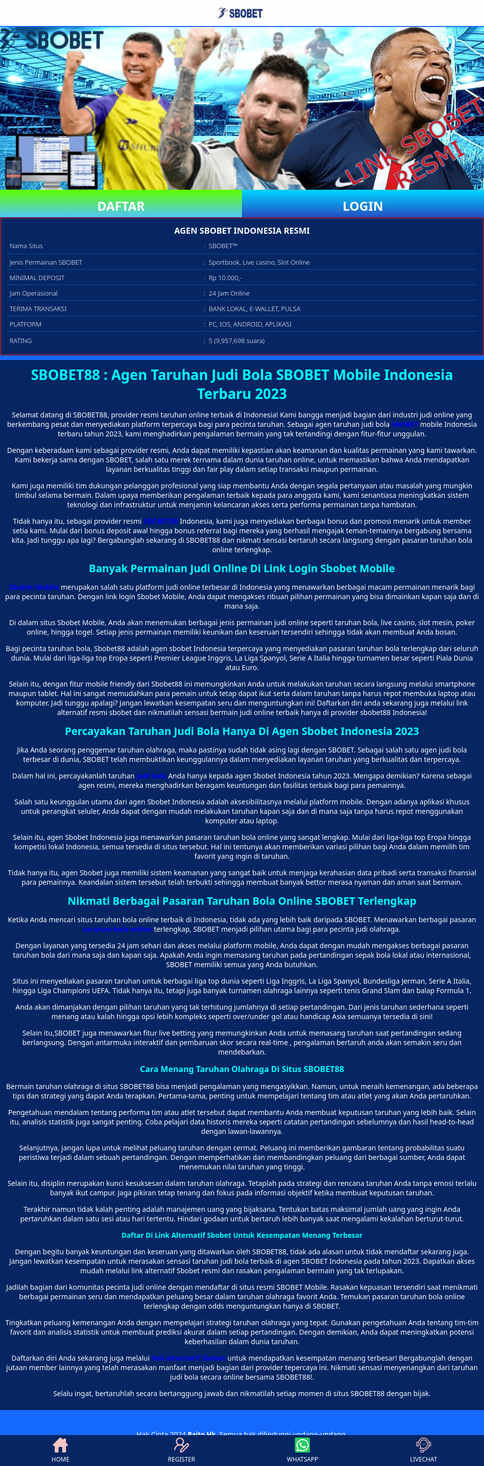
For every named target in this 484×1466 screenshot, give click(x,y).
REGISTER (181, 1451)
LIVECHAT (423, 1451)
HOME (60, 1451)
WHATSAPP (302, 1451)
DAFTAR (121, 205)
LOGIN (363, 205)
